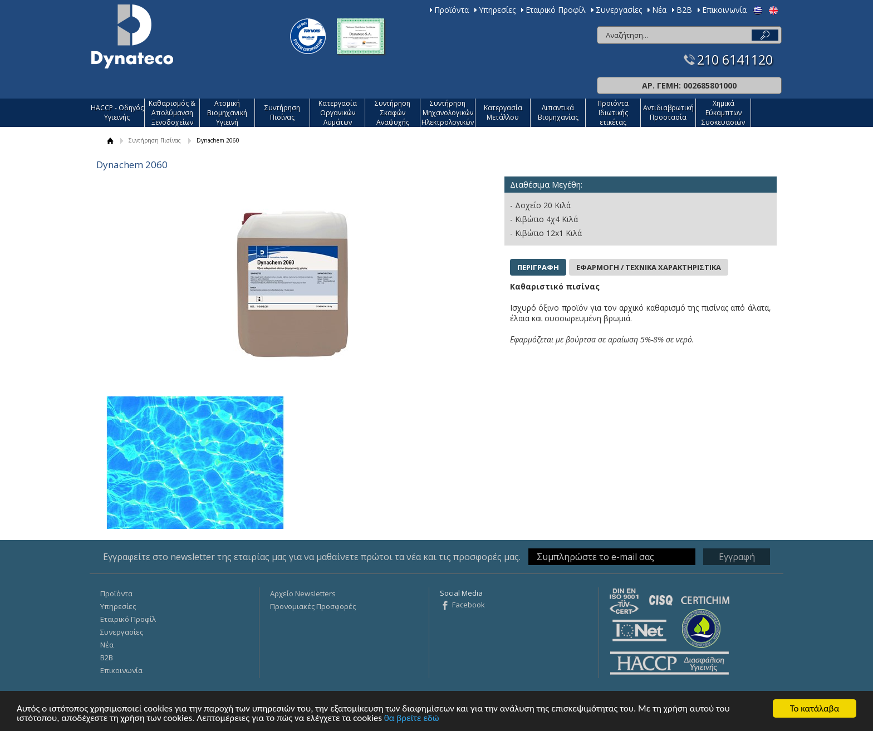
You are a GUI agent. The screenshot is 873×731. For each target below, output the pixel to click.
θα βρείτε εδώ (411, 718)
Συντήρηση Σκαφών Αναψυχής (392, 113)
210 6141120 (735, 59)
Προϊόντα (451, 9)
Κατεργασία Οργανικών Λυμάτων (337, 113)
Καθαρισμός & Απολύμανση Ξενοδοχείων (172, 113)
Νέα (659, 9)
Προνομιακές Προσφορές (313, 606)
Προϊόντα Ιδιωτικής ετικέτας (613, 113)
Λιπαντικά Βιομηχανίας (558, 112)
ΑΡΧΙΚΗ (110, 141)
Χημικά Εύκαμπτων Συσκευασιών (723, 113)
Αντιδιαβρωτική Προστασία (668, 112)
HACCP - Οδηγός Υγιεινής (117, 112)
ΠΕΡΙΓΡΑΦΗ (538, 267)
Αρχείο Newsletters (303, 593)
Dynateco (132, 36)
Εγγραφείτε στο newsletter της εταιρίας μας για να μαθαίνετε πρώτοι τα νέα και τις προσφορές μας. (312, 557)
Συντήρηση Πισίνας (282, 112)
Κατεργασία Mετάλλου (503, 112)
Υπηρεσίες (497, 9)
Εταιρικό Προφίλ (556, 9)
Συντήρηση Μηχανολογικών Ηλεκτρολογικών (447, 113)
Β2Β (684, 9)
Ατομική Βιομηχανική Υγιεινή (227, 113)
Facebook (468, 605)
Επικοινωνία (724, 9)
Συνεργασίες (619, 9)
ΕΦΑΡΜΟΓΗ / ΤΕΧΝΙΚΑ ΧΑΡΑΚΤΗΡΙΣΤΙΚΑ (648, 267)
